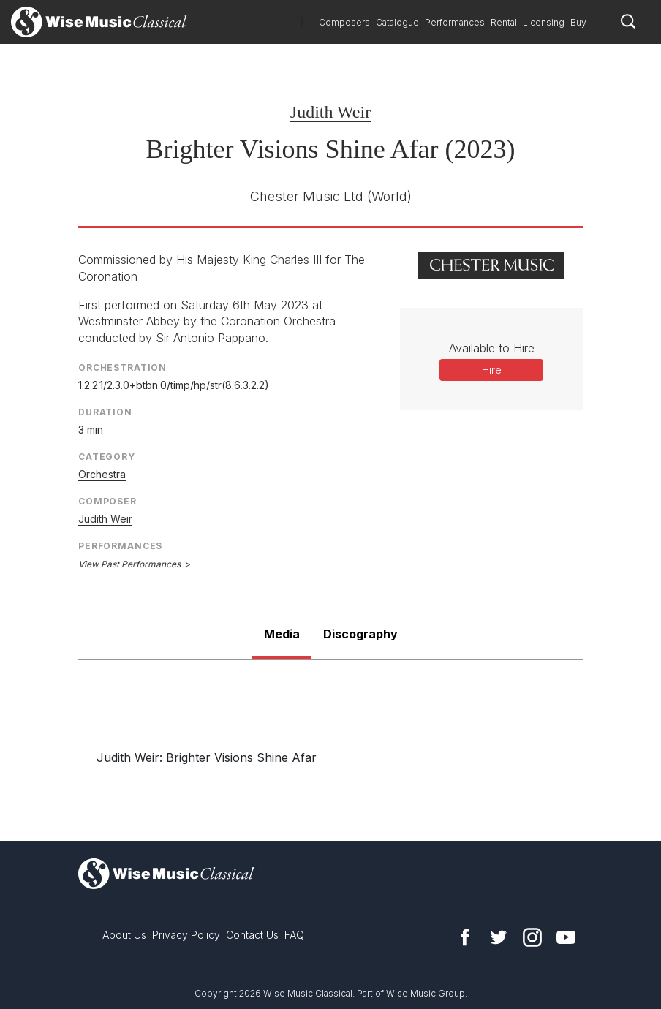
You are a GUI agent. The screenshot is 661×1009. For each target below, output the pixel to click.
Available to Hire (492, 348)
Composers (344, 22)
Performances (455, 22)
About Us (124, 935)
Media (282, 634)
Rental (504, 22)
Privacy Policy (186, 935)
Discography (360, 634)
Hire (492, 370)
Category (106, 456)
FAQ (294, 935)
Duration (105, 412)
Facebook (465, 937)
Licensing (543, 22)
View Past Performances (129, 564)
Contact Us (252, 935)
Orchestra (102, 474)
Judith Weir (330, 111)
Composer (107, 501)
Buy (578, 22)
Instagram (532, 937)
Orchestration (122, 367)
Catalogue (397, 22)
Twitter (498, 937)
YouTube (565, 937)
